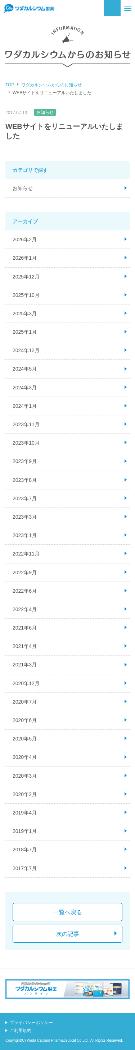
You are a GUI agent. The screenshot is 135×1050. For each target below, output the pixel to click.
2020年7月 (25, 702)
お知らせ (45, 112)
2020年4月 (25, 757)
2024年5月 (25, 369)
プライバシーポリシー (31, 1022)
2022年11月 (26, 554)
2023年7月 (25, 498)
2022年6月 (25, 591)
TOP (9, 84)
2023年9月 (25, 461)
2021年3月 (25, 664)
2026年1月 (25, 258)
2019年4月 (25, 813)
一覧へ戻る (67, 912)
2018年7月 (25, 849)
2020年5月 (25, 739)
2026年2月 (25, 239)
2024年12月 (26, 350)
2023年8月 (25, 480)
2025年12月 (26, 277)
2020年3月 (25, 776)
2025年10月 (26, 295)
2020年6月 (25, 720)
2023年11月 (26, 424)
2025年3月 (25, 313)
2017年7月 (25, 868)
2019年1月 (25, 831)
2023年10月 (26, 443)
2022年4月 (25, 609)
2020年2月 (25, 794)
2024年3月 (25, 387)
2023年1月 (25, 535)
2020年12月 (26, 683)
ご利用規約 (20, 1030)
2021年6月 (25, 628)
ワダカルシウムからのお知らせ (51, 84)
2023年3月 (25, 517)
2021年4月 (25, 646)
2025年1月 (25, 332)
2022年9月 (25, 572)
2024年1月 (25, 406)
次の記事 (67, 934)
